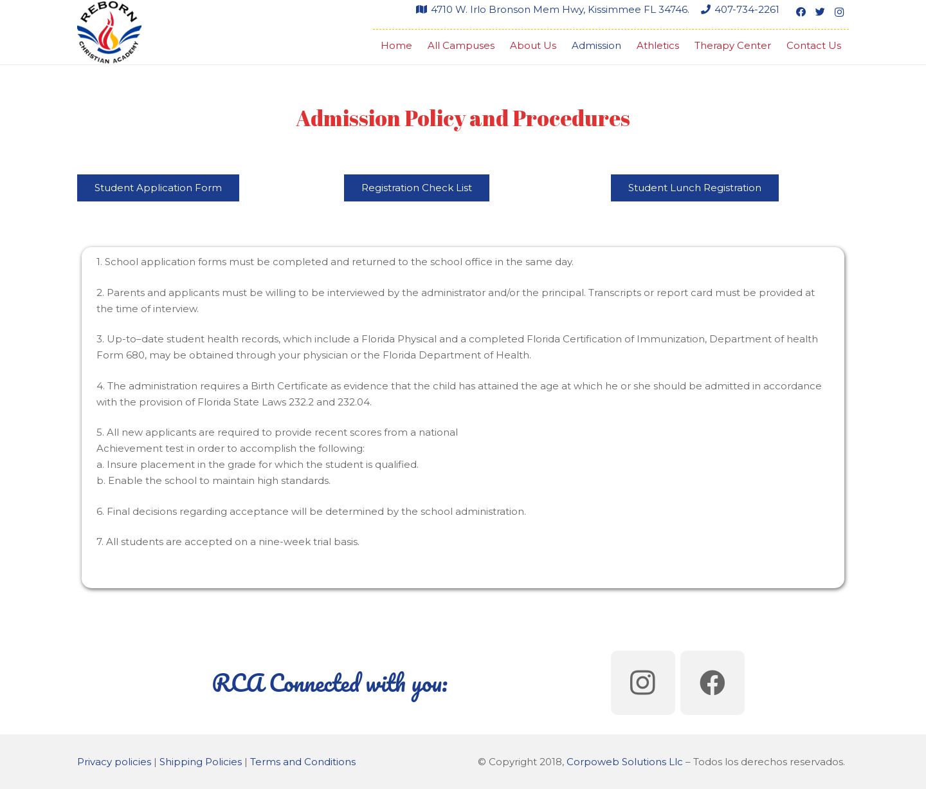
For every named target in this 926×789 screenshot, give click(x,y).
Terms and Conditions (303, 762)
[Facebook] (800, 12)
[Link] (109, 32)
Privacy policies (114, 762)
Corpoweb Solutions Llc (625, 762)
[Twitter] (820, 12)
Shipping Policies (200, 762)
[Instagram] (839, 12)
